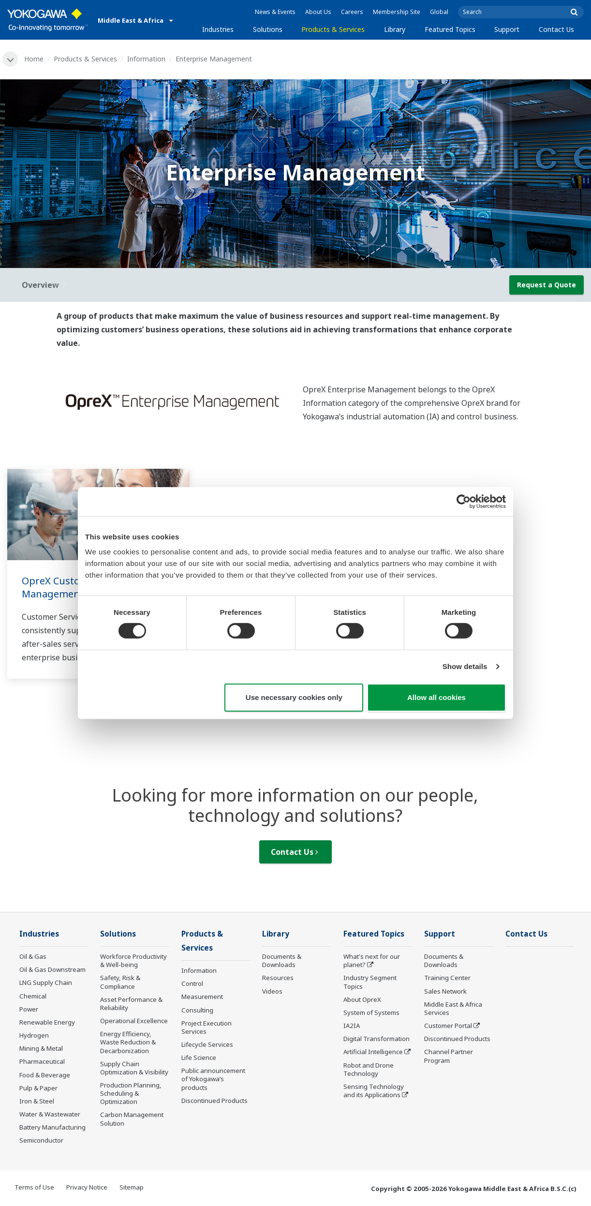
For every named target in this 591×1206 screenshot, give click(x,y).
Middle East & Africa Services (453, 1008)
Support (506, 29)
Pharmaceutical (42, 1061)
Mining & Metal (41, 1048)
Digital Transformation (376, 1038)
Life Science (198, 1057)
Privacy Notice (86, 1187)
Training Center (447, 977)
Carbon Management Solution (131, 1118)
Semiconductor (41, 1140)
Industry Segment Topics (370, 981)
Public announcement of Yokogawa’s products (213, 1078)
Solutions (267, 29)
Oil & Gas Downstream (52, 969)
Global (439, 12)
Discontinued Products (214, 1100)
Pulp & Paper (38, 1088)
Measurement (202, 996)
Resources (278, 977)
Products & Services (333, 29)
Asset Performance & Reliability (131, 1003)
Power (28, 1009)
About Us (318, 12)
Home (34, 58)
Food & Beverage (44, 1075)
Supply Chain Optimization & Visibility (134, 1067)
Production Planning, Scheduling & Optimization (131, 1093)
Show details (465, 666)
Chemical (32, 996)
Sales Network (445, 991)
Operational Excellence (134, 1020)
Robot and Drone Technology (368, 1069)
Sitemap (131, 1187)
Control (192, 983)
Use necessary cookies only (294, 697)
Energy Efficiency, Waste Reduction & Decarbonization (128, 1042)
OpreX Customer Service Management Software (77, 587)
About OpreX (362, 999)
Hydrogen (34, 1035)
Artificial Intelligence (373, 1051)
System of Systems (371, 1012)
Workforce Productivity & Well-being (133, 960)
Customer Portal (448, 1025)
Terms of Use (34, 1187)
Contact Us (556, 29)
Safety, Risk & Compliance (120, 981)
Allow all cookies (436, 697)
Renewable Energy (47, 1022)
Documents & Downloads (281, 960)
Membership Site (396, 12)
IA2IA (351, 1025)
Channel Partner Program (448, 1055)
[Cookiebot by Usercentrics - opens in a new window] (463, 501)
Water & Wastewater (49, 1114)
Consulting (197, 1010)
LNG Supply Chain (45, 982)
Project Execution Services (206, 1027)
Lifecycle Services (207, 1044)
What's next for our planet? (371, 960)
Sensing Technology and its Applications (373, 1090)
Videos (272, 991)
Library (394, 29)
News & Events (275, 12)
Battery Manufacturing (52, 1127)
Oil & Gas (32, 956)
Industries (218, 29)
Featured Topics (450, 29)
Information (146, 58)
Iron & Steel (36, 1101)
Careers (352, 12)
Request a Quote (546, 284)
